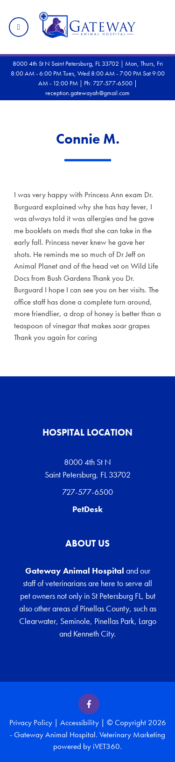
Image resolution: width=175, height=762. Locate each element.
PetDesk (87, 509)
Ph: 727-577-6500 (108, 83)
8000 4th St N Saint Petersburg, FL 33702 (88, 468)
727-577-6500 (87, 491)
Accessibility (79, 722)
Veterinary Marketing (132, 734)
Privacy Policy (30, 722)
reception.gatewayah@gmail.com (87, 93)
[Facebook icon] (88, 703)
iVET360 (106, 746)
